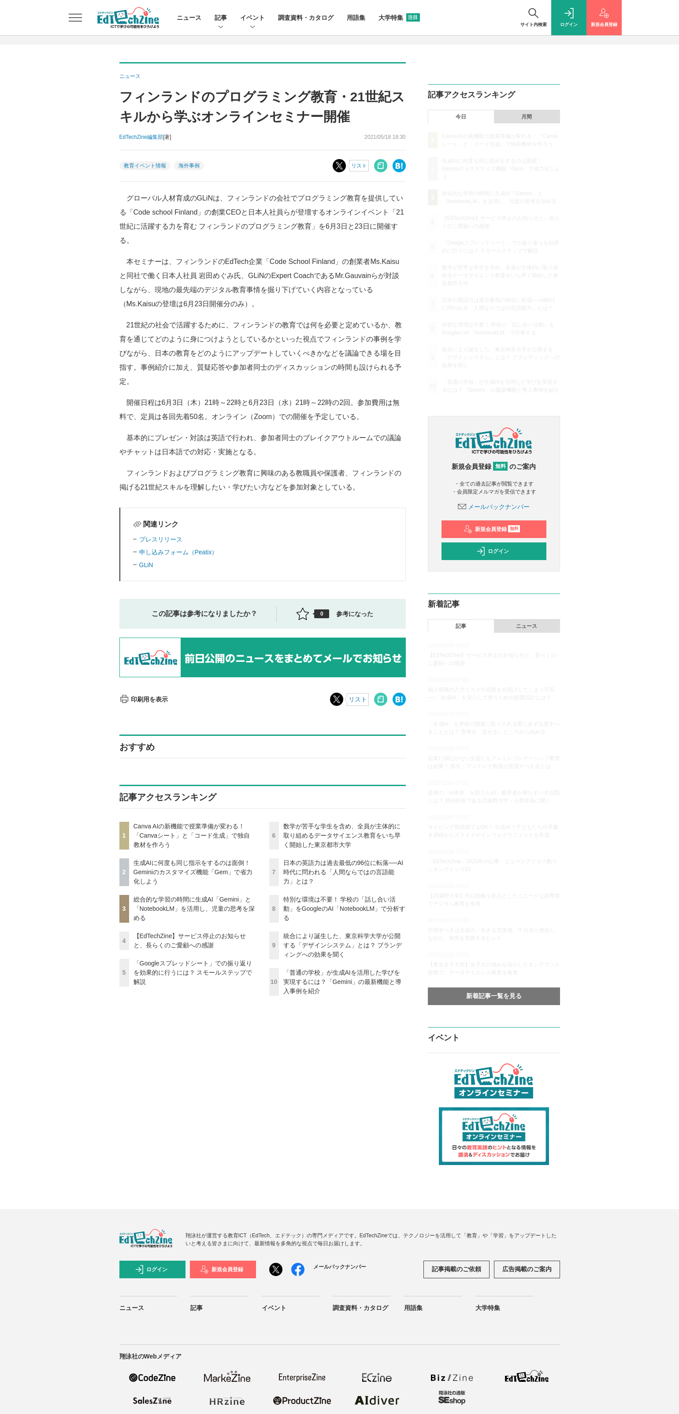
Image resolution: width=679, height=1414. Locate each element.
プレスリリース (160, 539)
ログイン (492, 551)
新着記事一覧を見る (494, 995)
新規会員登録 (492, 529)
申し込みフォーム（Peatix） (178, 552)
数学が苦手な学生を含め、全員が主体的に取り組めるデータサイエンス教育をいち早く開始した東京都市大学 (342, 835)
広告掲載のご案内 (527, 1269)
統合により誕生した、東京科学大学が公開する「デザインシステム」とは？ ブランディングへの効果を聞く (342, 945)
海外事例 (189, 166)
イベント (252, 18)
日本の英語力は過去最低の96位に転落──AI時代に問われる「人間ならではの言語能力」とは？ (343, 872)
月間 (526, 117)
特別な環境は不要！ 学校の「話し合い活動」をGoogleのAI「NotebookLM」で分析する (344, 908)
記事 (221, 18)
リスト (359, 166)
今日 (461, 117)
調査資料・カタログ (306, 17)
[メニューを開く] (75, 17)
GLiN (146, 564)
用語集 (356, 17)
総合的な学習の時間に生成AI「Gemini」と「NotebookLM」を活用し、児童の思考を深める (194, 908)
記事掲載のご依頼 (456, 1269)
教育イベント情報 (145, 166)
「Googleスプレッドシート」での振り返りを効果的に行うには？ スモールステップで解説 (193, 972)
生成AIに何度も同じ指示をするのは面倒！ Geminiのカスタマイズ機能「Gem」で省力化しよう (193, 872)
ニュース (189, 17)
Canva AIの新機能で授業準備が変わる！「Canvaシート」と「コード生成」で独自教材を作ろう (192, 835)
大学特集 (399, 17)
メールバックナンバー (494, 506)
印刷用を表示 (143, 699)
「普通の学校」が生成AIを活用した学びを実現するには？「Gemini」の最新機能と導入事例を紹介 (342, 982)
